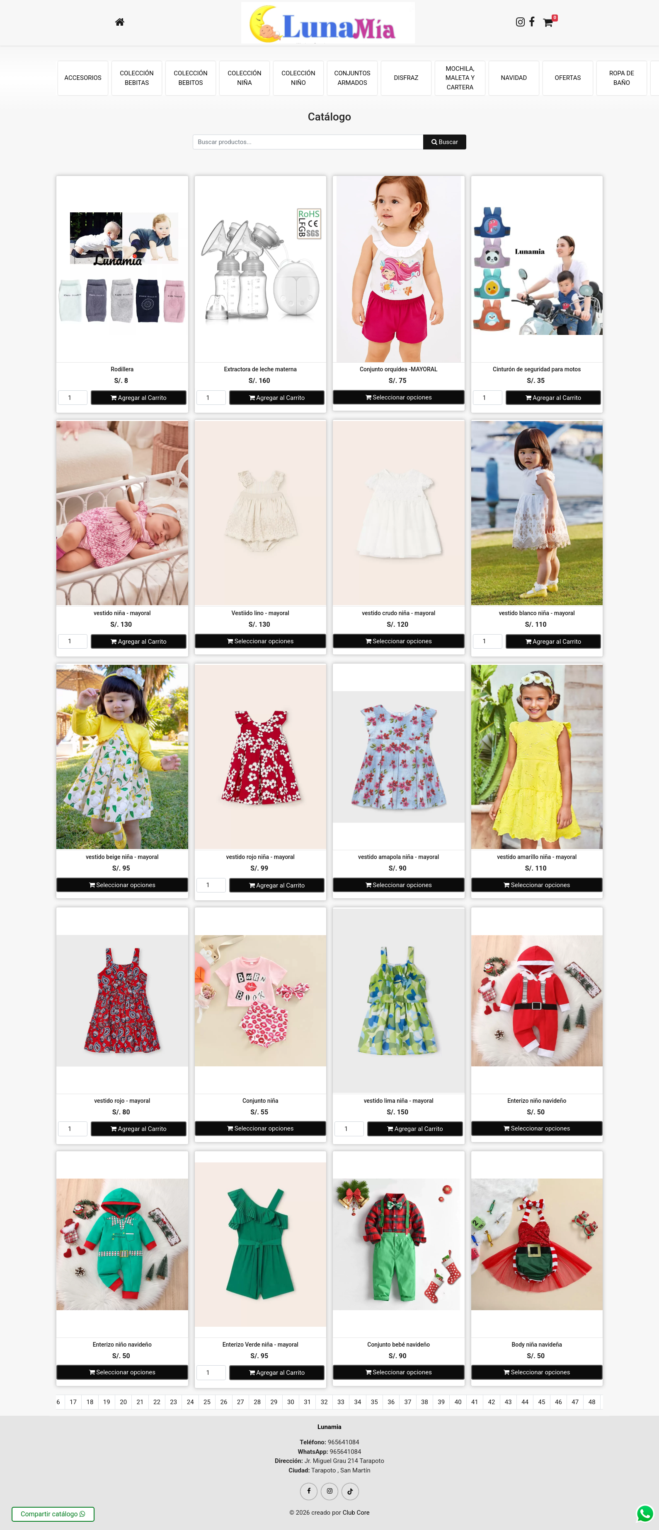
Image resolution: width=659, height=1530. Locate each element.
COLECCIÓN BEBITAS (136, 78)
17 (73, 1402)
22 (156, 1402)
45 (541, 1402)
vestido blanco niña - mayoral (537, 613)
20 (123, 1402)
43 (508, 1402)
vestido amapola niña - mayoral (398, 857)
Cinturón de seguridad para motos (537, 369)
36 (391, 1402)
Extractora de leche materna (260, 369)
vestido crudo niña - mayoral (398, 613)
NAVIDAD (514, 78)
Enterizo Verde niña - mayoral (260, 1344)
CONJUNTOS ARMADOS (352, 78)
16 (56, 1402)
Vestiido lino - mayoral (260, 613)
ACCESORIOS (83, 78)
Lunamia (329, 1427)
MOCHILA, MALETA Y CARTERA (460, 78)
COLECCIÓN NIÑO (298, 78)
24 (190, 1402)
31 (307, 1402)
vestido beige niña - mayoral (122, 857)
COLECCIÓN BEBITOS (190, 78)
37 (408, 1402)
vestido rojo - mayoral (122, 1100)
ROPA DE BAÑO (621, 78)
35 (374, 1402)
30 (290, 1402)
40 (458, 1402)
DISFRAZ (406, 78)
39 (441, 1402)
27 (240, 1402)
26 (223, 1402)
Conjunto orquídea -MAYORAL (399, 369)
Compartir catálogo (53, 1514)
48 (592, 1402)
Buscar (444, 142)
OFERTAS (568, 78)
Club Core (356, 1512)
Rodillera (122, 369)
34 (357, 1402)
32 (324, 1402)
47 (575, 1402)
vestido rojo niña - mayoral (260, 857)
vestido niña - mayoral (122, 613)
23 (173, 1402)
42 (491, 1402)
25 (207, 1402)
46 (558, 1402)
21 (140, 1402)
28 (257, 1402)
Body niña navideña (536, 1344)
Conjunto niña (260, 1100)
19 (106, 1402)
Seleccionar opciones (399, 397)
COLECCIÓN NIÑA (244, 78)
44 (524, 1402)
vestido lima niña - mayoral (399, 1100)
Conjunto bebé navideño (398, 1344)
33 (340, 1402)
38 (424, 1402)
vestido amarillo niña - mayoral (537, 857)
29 (274, 1402)
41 (474, 1402)
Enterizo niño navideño (536, 1100)
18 (89, 1402)
